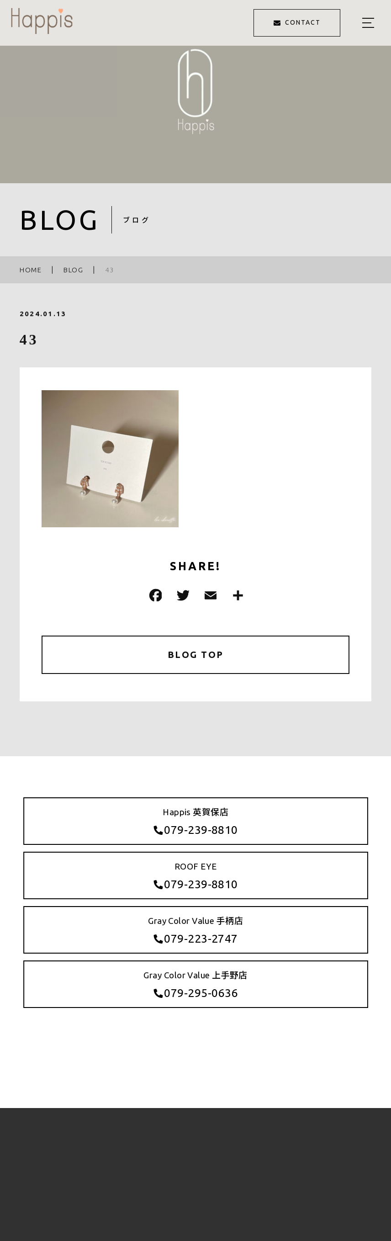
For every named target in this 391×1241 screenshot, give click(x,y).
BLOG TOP (196, 654)
